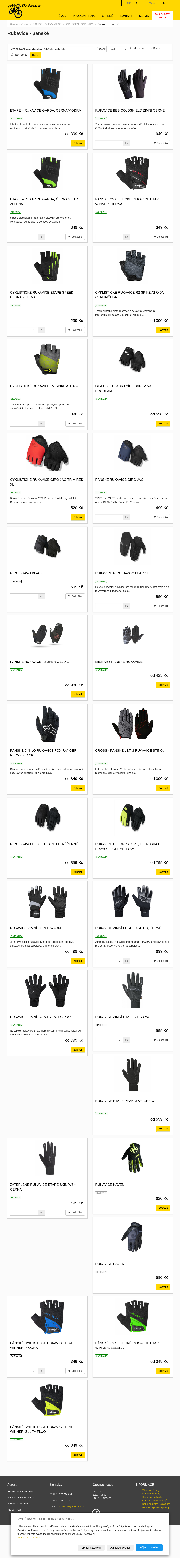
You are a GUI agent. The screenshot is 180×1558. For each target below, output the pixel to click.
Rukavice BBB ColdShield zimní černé (130, 110)
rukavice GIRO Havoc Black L (122, 573)
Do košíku (160, 143)
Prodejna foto (84, 15)
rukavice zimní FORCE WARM (120, 938)
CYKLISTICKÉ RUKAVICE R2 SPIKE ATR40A (44, 386)
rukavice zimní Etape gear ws (37, 1115)
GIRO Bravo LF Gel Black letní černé (44, 849)
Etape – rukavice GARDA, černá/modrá (45, 110)
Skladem (138, 48)
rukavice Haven (24, 1283)
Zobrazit (77, 143)
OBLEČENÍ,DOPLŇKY (79, 24)
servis (144, 15)
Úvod (62, 15)
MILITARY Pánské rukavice (119, 662)
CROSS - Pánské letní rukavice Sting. (129, 755)
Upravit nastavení (91, 1547)
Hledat (35, 55)
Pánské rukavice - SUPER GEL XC (39, 662)
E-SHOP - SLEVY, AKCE (162, 16)
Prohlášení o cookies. (29, 1537)
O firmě (107, 15)
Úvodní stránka (19, 24)
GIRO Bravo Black (26, 573)
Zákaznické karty (151, 1509)
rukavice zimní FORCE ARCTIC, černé (43, 1026)
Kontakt (126, 15)
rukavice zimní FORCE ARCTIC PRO (125, 1026)
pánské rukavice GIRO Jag (119, 479)
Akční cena (20, 54)
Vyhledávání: (18, 48)
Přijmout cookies (149, 1547)
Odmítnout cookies (120, 1547)
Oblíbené (155, 48)
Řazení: (101, 48)
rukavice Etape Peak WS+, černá (125, 1115)
